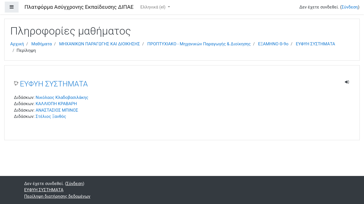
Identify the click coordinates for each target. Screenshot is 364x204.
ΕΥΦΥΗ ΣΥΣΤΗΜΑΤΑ (315, 43)
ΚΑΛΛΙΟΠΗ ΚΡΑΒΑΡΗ (56, 103)
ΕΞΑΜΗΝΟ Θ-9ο (273, 43)
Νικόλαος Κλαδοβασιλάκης (62, 97)
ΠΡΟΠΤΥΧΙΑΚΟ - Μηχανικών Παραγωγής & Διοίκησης (199, 43)
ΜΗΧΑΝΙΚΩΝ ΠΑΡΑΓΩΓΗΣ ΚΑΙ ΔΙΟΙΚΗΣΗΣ (99, 43)
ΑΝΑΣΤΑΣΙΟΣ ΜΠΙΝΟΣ (57, 110)
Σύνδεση (350, 7)
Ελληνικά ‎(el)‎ (153, 7)
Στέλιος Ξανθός (51, 116)
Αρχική (17, 43)
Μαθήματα (41, 43)
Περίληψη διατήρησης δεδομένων (57, 196)
